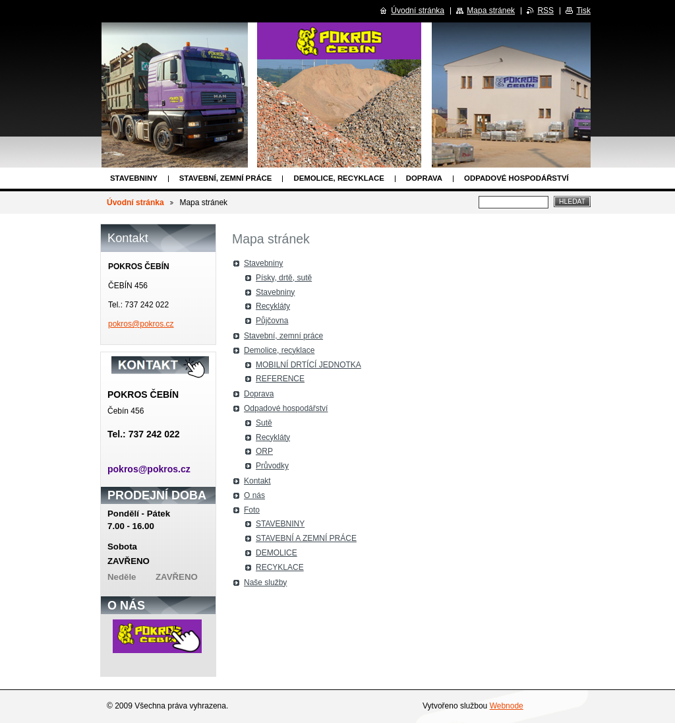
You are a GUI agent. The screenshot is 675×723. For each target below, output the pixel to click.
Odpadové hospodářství (516, 178)
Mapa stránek (491, 10)
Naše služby (265, 582)
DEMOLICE (276, 552)
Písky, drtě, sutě (284, 277)
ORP (264, 451)
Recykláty (273, 306)
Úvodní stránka (135, 202)
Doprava (424, 178)
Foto (252, 510)
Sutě (264, 422)
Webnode (506, 705)
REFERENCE (280, 378)
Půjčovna (272, 320)
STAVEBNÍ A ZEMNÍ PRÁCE (306, 538)
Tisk (583, 10)
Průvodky (272, 465)
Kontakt (257, 481)
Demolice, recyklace (338, 178)
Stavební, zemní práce (225, 178)
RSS (545, 10)
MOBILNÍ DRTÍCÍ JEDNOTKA (308, 364)
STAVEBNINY (280, 523)
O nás (254, 495)
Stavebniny (134, 178)
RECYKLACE (280, 567)
